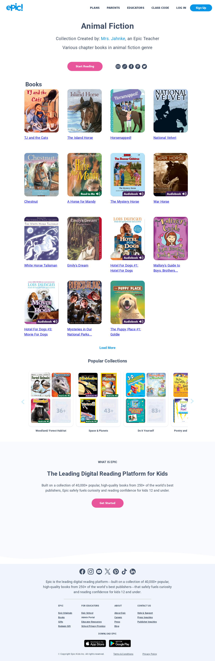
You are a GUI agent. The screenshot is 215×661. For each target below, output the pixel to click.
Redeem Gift (64, 626)
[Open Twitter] (107, 571)
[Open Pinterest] (116, 571)
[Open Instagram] (91, 571)
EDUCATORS (135, 8)
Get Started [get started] (107, 503)
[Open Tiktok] (124, 571)
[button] (51, 398)
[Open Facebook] (82, 571)
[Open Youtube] (99, 571)
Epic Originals (65, 613)
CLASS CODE (160, 8)
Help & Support (145, 613)
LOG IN (181, 8)
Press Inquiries (145, 617)
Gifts (60, 622)
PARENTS (113, 8)
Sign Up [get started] (201, 8)
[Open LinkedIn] (133, 571)
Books (61, 617)
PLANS (94, 8)
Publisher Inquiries (147, 622)
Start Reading (85, 66)
